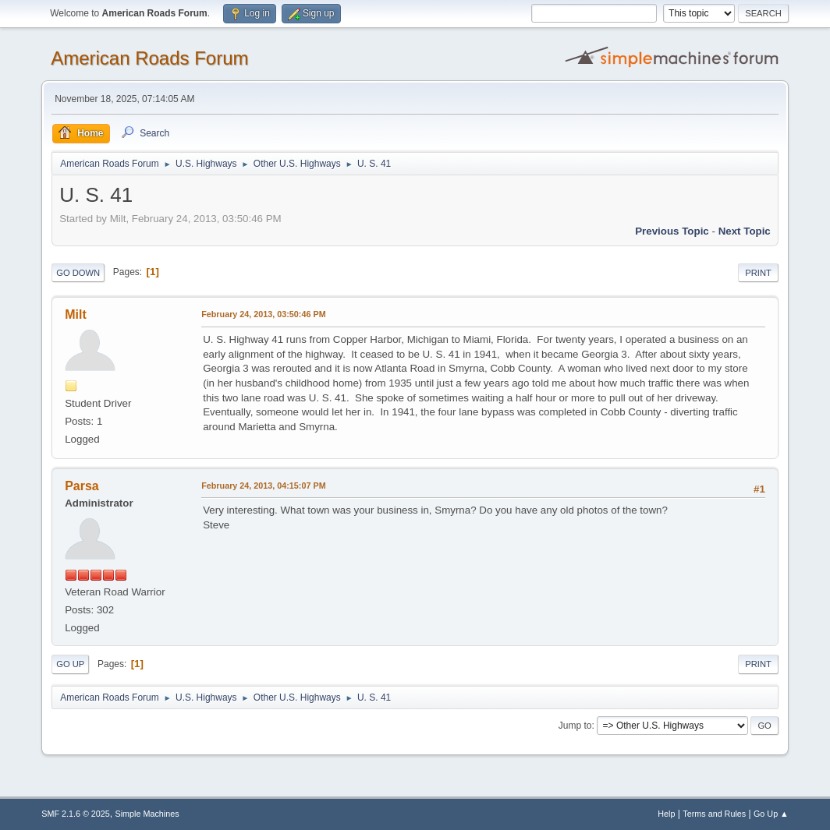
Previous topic (672, 231)
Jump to (575, 725)
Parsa (82, 486)
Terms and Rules (714, 813)
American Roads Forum (149, 58)
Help (666, 813)
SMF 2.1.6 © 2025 (75, 813)
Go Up (70, 664)
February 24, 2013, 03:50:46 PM (263, 314)
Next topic (744, 231)
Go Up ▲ (771, 813)
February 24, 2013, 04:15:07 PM (263, 485)
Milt (76, 314)
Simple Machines (147, 813)
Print (758, 272)
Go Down (78, 272)
